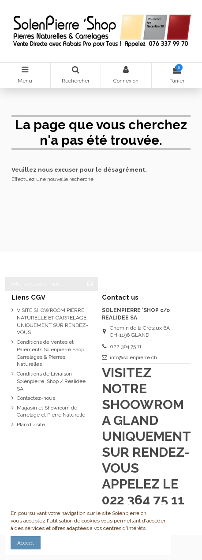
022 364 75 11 (126, 346)
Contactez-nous (36, 398)
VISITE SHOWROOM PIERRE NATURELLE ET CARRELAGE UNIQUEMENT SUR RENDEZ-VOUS (52, 321)
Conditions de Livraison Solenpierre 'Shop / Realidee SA (51, 381)
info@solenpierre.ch (133, 357)
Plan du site (31, 424)
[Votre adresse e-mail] (43, 284)
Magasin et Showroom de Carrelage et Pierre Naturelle (51, 411)
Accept (25, 543)
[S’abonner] (90, 284)
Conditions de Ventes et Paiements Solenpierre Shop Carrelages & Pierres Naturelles (50, 353)
